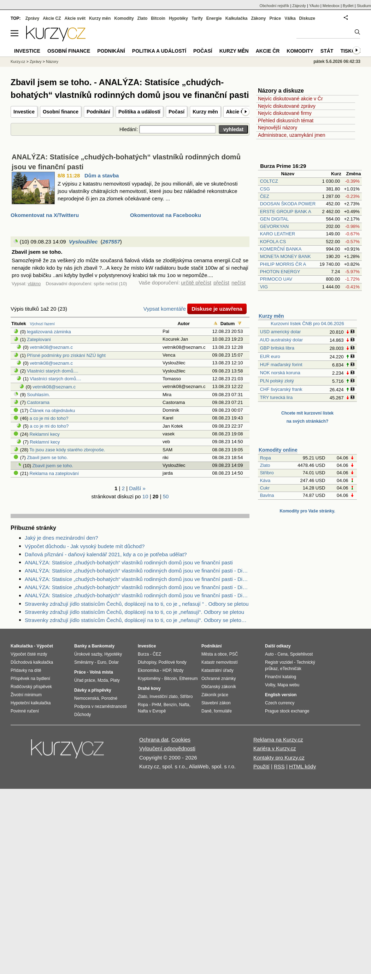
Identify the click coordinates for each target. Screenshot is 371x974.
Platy (115, 680)
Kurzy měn (205, 112)
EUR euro (270, 356)
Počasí (176, 112)
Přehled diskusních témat (285, 120)
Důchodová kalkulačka (32, 662)
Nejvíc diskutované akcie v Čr (290, 98)
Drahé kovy (149, 688)
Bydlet (348, 6)
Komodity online (278, 450)
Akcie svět (75, 18)
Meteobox (331, 6)
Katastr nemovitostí (219, 662)
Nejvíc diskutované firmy (285, 113)
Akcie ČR (237, 112)
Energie (214, 18)
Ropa (265, 457)
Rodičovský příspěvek (31, 686)
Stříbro (267, 472)
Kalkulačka (236, 18)
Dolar (113, 662)
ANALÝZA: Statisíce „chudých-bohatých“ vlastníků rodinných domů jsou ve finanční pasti (129, 562)
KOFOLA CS (273, 241)
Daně (206, 711)
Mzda (103, 680)
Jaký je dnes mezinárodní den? (61, 538)
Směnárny (84, 662)
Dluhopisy (147, 662)
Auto (269, 654)
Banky (80, 646)
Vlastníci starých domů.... (52, 371)
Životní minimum (26, 694)
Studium (364, 6)
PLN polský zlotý (277, 380)
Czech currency (279, 702)
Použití (261, 766)
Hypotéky (178, 18)
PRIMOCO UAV (276, 279)
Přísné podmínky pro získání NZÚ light (66, 355)
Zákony (258, 18)
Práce (275, 18)
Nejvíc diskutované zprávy (287, 106)
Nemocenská (86, 698)
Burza (143, 654)
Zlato (265, 465)
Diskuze (307, 18)
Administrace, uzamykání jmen (291, 135)
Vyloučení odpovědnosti (167, 748)
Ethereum (188, 678)
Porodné (109, 698)
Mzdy (178, 670)
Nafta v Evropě (152, 711)
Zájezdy (299, 6)
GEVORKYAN (274, 226)
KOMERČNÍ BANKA (280, 249)
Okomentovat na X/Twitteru (45, 215)
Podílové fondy (172, 662)
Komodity (124, 18)
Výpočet (44, 646)
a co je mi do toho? (49, 418)
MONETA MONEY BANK (285, 256)
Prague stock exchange (287, 711)
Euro (101, 662)
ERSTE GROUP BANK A (285, 211)
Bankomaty (103, 646)
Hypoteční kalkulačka (31, 702)
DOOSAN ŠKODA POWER (288, 203)
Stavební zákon (216, 702)
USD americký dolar (280, 331)
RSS (279, 766)
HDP (167, 670)
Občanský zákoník (218, 686)
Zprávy (32, 18)
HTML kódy (302, 766)
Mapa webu (288, 684)
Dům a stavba (101, 175)
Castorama (38, 402)
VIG (264, 286)
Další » (137, 488)
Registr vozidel (279, 662)
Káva (265, 480)
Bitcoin (158, 18)
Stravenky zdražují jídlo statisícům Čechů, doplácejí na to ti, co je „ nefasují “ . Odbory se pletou (137, 604)
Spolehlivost (301, 654)
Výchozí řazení (42, 324)
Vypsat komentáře (164, 309)
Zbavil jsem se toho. (47, 457)
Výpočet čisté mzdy (29, 654)
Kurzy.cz (18, 61)
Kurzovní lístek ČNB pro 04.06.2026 (307, 323)
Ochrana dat (154, 740)
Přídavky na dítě (26, 670)
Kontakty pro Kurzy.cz (279, 758)
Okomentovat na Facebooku (165, 215)
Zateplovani (39, 339)
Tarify (197, 18)
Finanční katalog (280, 676)
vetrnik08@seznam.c (51, 347)
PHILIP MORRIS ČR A (283, 264)
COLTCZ (269, 181)
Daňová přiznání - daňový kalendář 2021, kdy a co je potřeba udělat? (106, 554)
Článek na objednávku (52, 410)
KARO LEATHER (277, 233)
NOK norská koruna (280, 372)
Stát (327, 51)
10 (145, 496)
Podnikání (98, 112)
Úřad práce (84, 680)
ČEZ (264, 196)
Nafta (184, 704)
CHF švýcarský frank (281, 389)
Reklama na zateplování (54, 473)
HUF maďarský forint (281, 364)
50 (166, 496)
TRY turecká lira (276, 397)
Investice (24, 112)
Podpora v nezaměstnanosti (100, 706)
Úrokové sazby (88, 654)
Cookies (180, 740)
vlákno (34, 283)
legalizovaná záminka (49, 331)
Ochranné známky (218, 678)
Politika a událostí (139, 112)
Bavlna (267, 495)
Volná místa (101, 672)
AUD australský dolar (281, 339)
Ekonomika (148, 670)
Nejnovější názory (277, 127)
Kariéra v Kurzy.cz (274, 748)
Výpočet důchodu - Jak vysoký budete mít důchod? (85, 546)
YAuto (314, 6)
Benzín (170, 704)
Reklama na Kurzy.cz (278, 740)
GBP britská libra (277, 348)
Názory (52, 61)
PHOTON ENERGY (280, 271)
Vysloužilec (83, 242)
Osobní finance (60, 112)
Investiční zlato (163, 696)
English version (280, 694)
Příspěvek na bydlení (30, 678)
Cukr (265, 488)
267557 (111, 242)
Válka (289, 18)
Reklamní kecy (45, 434)
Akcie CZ (52, 18)
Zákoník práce (214, 694)
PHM (156, 704)
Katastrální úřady (217, 670)
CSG (265, 189)
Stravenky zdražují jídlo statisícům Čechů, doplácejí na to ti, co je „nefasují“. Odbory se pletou (134, 612)
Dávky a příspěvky (92, 690)
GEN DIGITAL (274, 219)
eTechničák (290, 668)
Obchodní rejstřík (274, 6)
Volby (270, 684)
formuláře (223, 711)
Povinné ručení (25, 711)
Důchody (82, 714)
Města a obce (214, 654)
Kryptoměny (149, 678)
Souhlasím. (38, 394)
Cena (282, 654)
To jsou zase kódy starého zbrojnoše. (67, 449)
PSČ (233, 654)
